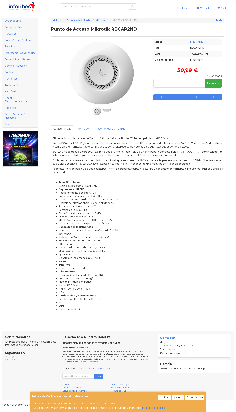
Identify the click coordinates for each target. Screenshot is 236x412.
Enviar (98, 376)
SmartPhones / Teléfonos (20, 40)
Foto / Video (12, 91)
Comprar (213, 83)
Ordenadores (13, 20)
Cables (9, 72)
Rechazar (178, 397)
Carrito (223, 8)
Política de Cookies (153, 407)
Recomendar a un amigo (110, 128)
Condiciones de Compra (74, 390)
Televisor (10, 46)
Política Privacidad (72, 387)
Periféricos (11, 78)
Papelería (10, 107)
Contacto (203, 8)
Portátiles (10, 33)
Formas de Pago (119, 390)
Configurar (165, 397)
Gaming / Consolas (16, 65)
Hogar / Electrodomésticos (16, 100)
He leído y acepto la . (89, 368)
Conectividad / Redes (17, 59)
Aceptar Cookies (195, 397)
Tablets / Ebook (14, 85)
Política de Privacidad (89, 362)
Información (83, 128)
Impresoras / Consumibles (20, 52)
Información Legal (119, 384)
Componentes (13, 27)
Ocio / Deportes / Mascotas (15, 116)
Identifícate (182, 8)
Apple (8, 124)
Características (62, 128)
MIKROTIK (196, 42)
